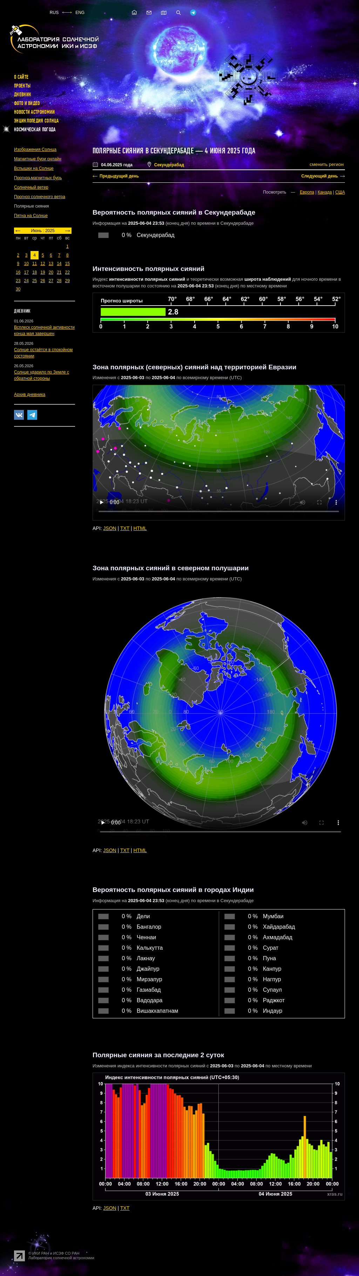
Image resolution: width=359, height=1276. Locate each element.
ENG (79, 12)
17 (26, 272)
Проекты (22, 86)
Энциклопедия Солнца (36, 121)
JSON (109, 528)
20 (51, 272)
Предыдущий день (119, 176)
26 (42, 280)
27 (51, 280)
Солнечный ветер (31, 187)
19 (42, 272)
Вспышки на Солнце (34, 168)
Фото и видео (27, 103)
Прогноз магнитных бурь (38, 177)
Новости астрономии (34, 112)
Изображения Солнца (35, 149)
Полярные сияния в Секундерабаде (143, 150)
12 (42, 263)
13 (51, 263)
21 (59, 272)
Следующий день (319, 176)
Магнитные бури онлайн (37, 158)
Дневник (22, 94)
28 (59, 280)
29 (67, 280)
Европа (307, 192)
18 (34, 272)
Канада (325, 192)
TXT (124, 528)
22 (67, 272)
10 (26, 263)
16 (18, 272)
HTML (140, 528)
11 (34, 263)
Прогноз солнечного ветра (39, 196)
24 (26, 280)
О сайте (21, 77)
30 (18, 289)
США (340, 192)
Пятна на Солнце (31, 215)
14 (59, 263)
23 (18, 280)
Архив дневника (29, 394)
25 (34, 280)
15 (67, 263)
